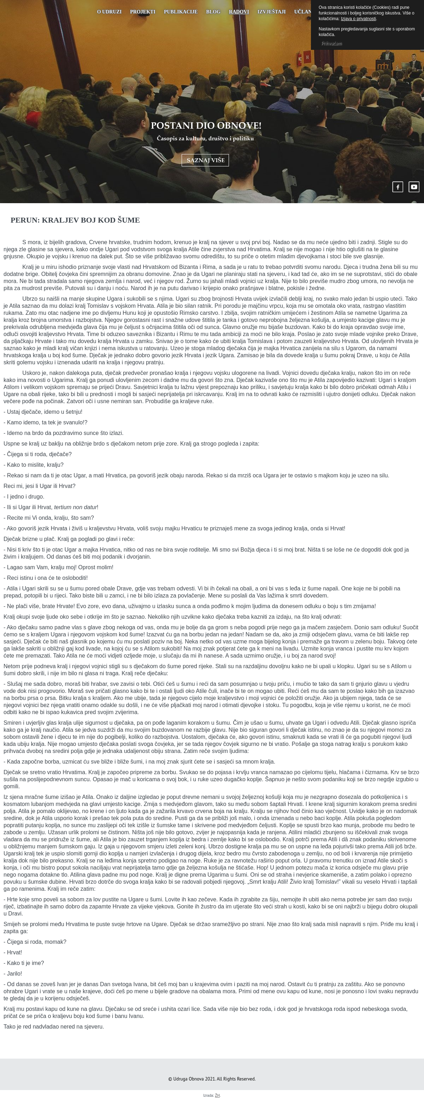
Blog (213, 11)
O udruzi (109, 11)
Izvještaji (272, 11)
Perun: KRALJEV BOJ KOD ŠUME (75, 220)
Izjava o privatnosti (358, 18)
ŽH (217, 1095)
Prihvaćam (331, 43)
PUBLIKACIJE (181, 11)
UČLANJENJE (310, 11)
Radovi (239, 11)
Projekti (142, 11)
